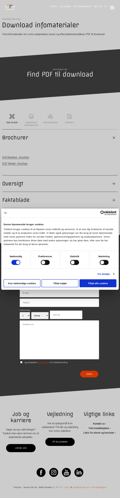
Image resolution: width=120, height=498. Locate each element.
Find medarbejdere (99, 428)
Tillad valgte (60, 283)
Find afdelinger (98, 487)
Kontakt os (99, 423)
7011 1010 (63, 487)
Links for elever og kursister (98, 432)
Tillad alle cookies (98, 283)
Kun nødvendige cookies (22, 283)
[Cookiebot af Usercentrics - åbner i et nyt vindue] (102, 213)
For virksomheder (82, 6)
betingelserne (44, 362)
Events (53, 6)
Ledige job (20, 448)
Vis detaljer (104, 273)
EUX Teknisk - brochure (15, 163)
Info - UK (98, 6)
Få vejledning (60, 442)
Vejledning (65, 6)
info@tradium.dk (80, 487)
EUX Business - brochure (15, 157)
